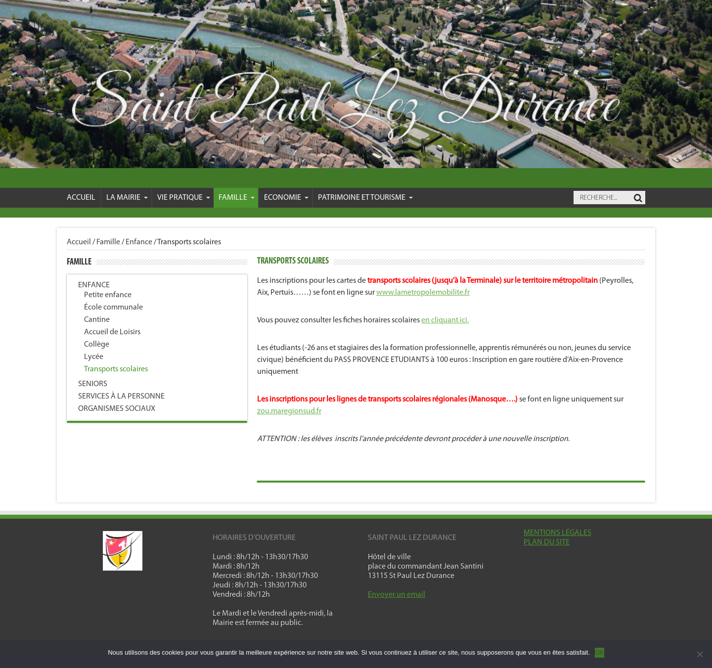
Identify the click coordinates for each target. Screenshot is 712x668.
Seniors (92, 384)
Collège (96, 345)
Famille (237, 198)
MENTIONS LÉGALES (557, 533)
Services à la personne (121, 397)
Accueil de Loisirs (112, 332)
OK (599, 652)
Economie (286, 198)
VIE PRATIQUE (183, 198)
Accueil (81, 198)
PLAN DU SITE (547, 542)
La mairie (127, 198)
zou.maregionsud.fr (289, 411)
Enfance (139, 242)
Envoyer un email (396, 595)
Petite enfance (108, 295)
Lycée (93, 357)
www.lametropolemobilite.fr (423, 293)
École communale (113, 308)
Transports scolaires (116, 369)
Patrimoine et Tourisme (365, 198)
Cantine (97, 320)
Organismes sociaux (116, 409)
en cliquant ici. (445, 320)
